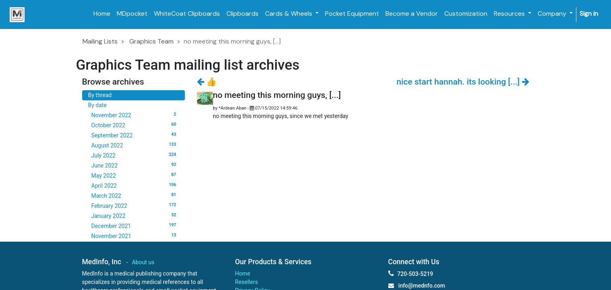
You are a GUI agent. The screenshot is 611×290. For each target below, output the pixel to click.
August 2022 (135, 145)
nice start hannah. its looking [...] (463, 82)
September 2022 (135, 135)
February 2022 (135, 205)
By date (97, 105)
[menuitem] (102, 13)
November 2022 (135, 114)
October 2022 (135, 124)
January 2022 (135, 215)
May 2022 (135, 175)
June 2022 (135, 165)
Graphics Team (151, 41)
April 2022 (135, 185)
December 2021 (135, 225)
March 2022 (135, 195)
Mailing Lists (100, 41)
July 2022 (135, 155)
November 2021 (135, 235)
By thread (100, 95)
